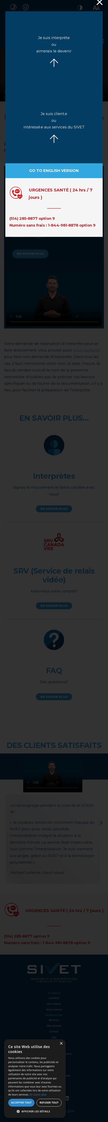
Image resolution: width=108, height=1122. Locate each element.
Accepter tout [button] (21, 1102)
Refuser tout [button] (49, 1102)
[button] (35, 1111)
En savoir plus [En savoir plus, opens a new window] (38, 1094)
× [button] (61, 1043)
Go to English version (54, 170)
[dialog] (35, 1078)
